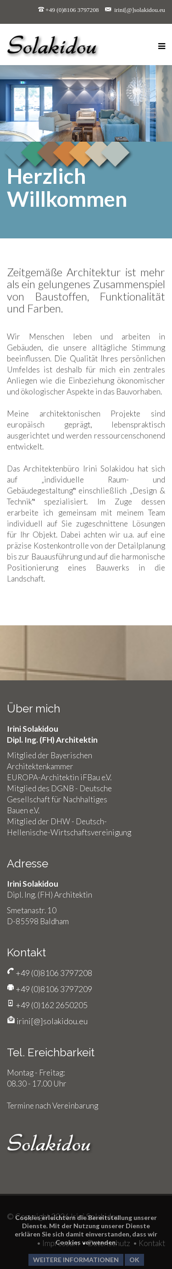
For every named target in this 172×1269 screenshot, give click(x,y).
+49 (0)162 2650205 (51, 1005)
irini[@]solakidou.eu (139, 9)
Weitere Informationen (76, 1259)
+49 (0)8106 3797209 (53, 989)
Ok (134, 1259)
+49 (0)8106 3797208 (72, 9)
